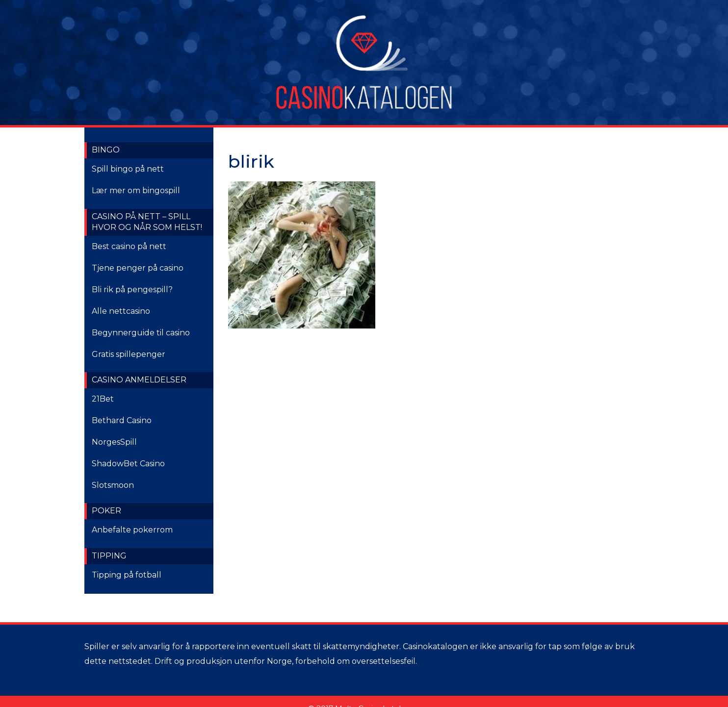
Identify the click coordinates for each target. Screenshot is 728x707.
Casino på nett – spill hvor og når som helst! (147, 222)
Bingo (106, 149)
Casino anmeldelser (139, 379)
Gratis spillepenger (128, 354)
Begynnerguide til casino (141, 332)
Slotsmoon (113, 485)
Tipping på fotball (126, 575)
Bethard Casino (122, 420)
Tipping (109, 555)
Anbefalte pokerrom (132, 529)
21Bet (103, 399)
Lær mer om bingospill (136, 190)
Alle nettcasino (121, 311)
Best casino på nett (129, 246)
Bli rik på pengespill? (132, 289)
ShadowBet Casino (128, 463)
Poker (106, 510)
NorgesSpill (114, 442)
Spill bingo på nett (128, 169)
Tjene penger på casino (137, 268)
